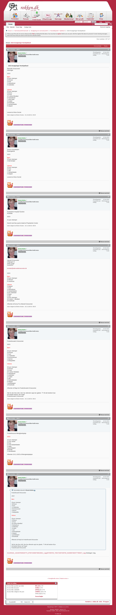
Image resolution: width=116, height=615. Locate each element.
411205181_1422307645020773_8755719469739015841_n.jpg (27, 553)
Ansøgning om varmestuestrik (39, 30)
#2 (108, 134)
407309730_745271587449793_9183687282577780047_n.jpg (66, 553)
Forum (10, 24)
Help (100, 22)
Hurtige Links (27, 27)
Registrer (107, 22)
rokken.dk (95, 601)
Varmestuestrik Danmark (21, 30)
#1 (108, 49)
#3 (108, 196)
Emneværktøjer (97, 46)
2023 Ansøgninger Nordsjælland (21, 43)
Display (105, 46)
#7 (108, 474)
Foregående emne (54, 578)
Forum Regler (39, 596)
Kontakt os (88, 601)
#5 (108, 326)
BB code (37, 586)
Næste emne (63, 578)
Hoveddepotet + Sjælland (57, 30)
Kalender (12, 27)
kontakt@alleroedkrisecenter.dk (17, 268)
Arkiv (100, 601)
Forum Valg (19, 27)
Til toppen (106, 601)
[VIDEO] (37, 591)
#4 (108, 245)
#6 (108, 418)
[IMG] (37, 590)
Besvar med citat (104, 131)
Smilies (37, 588)
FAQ (7, 27)
